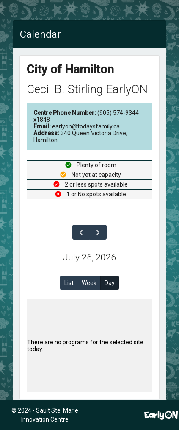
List (69, 282)
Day (110, 282)
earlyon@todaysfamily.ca (76, 126)
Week (89, 282)
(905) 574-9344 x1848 (86, 116)
